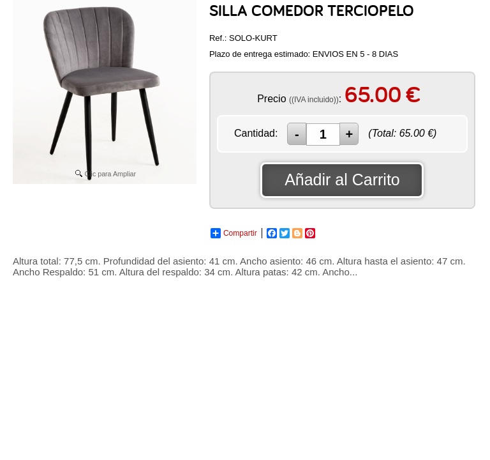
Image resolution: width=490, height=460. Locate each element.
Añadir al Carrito (342, 179)
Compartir (234, 233)
